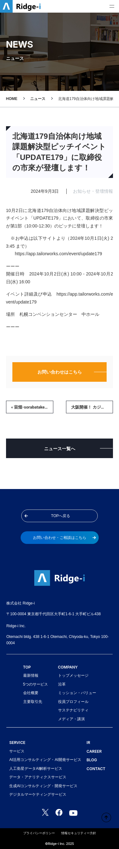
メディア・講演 (71, 719)
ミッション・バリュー (77, 693)
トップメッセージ (73, 675)
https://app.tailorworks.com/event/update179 (58, 253)
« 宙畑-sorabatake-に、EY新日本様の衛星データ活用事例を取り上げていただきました (32, 407)
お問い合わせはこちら (59, 371)
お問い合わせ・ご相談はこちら (64, 537)
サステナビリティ (73, 710)
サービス (16, 751)
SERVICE (17, 742)
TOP (27, 667)
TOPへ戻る (47, 516)
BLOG (92, 760)
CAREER (94, 751)
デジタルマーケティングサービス (37, 794)
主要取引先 (32, 701)
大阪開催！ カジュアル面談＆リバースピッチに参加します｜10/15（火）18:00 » (92, 407)
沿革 (62, 684)
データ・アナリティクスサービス (37, 777)
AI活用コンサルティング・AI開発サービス (45, 760)
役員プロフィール (73, 701)
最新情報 (30, 675)
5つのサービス (35, 684)
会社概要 (30, 693)
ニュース (37, 99)
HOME (11, 99)
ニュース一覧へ (59, 448)
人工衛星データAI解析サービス (35, 768)
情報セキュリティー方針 (78, 833)
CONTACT (96, 768)
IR (88, 742)
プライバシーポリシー (39, 833)
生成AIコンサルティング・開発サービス (43, 786)
